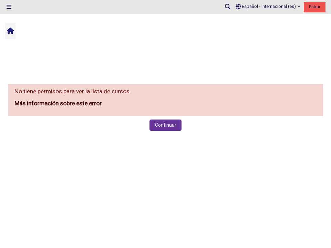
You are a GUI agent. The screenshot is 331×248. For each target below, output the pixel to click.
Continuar (165, 125)
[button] (228, 6)
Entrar (314, 6)
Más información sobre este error (58, 103)
